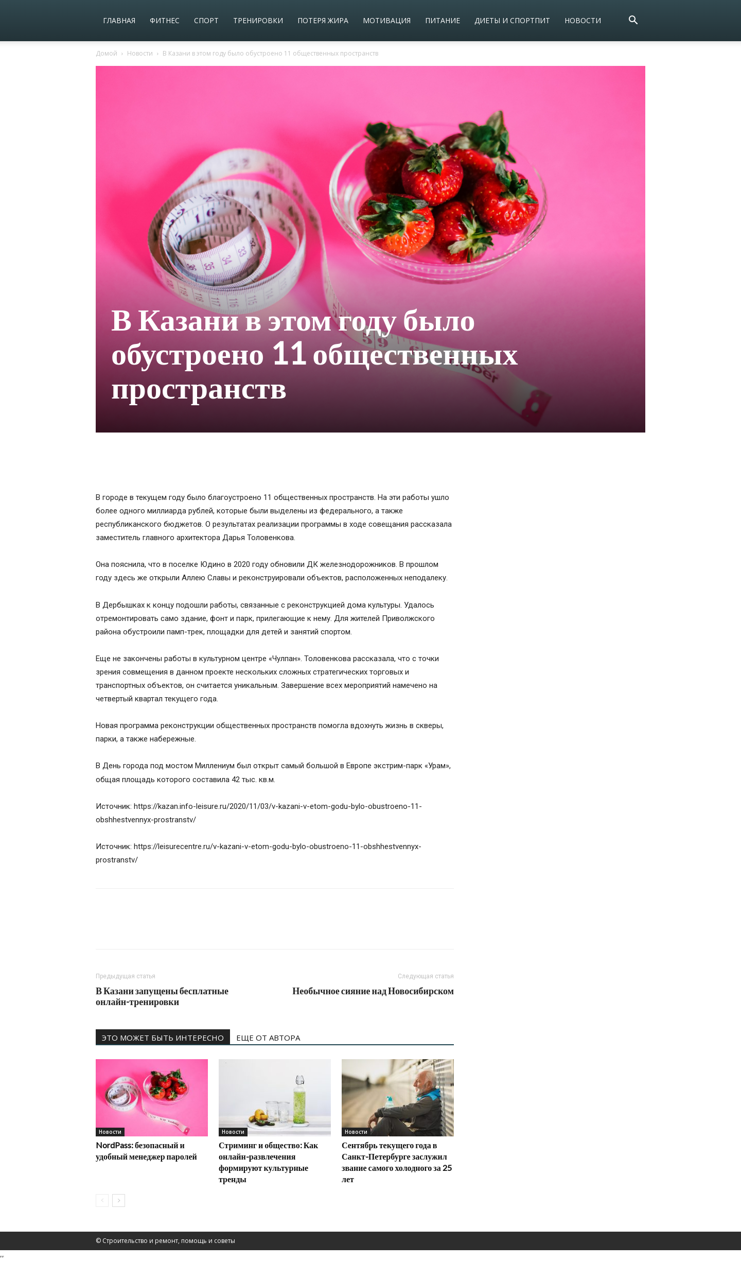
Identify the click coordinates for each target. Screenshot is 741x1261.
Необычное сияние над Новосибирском (373, 991)
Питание (442, 20)
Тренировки (258, 20)
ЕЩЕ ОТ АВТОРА (268, 1037)
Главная (119, 20)
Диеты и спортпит (512, 20)
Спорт (206, 20)
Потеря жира (322, 20)
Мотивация (387, 20)
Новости (582, 20)
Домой (106, 53)
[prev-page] (102, 1200)
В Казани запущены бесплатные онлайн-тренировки (162, 996)
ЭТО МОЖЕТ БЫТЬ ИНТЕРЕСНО (163, 1037)
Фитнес (165, 20)
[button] (633, 21)
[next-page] (118, 1200)
